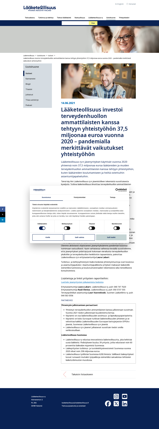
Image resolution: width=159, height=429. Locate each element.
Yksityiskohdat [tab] (79, 197)
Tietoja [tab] (112, 197)
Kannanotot (30, 78)
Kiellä (47, 237)
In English (119, 4)
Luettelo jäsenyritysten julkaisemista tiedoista (82, 282)
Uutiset (50, 55)
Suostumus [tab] (46, 197)
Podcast (29, 105)
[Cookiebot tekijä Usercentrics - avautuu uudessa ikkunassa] (117, 190)
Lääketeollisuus (28, 55)
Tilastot (29, 89)
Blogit (28, 84)
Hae (93, 23)
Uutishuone (41, 55)
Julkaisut (29, 94)
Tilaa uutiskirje (32, 100)
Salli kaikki (111, 237)
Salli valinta (79, 237)
